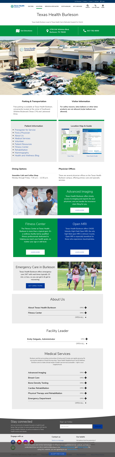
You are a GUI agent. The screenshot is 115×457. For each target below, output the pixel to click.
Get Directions (26, 31)
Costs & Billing (66, 6)
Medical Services (22, 138)
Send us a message (57, 440)
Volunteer (19, 141)
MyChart (97, 1)
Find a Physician (22, 132)
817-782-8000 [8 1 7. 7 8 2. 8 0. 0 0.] (93, 31)
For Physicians (78, 1)
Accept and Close (57, 454)
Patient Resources (23, 144)
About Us (19, 135)
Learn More (79, 210)
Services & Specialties (52, 6)
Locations (39, 6)
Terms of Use (83, 447)
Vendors (85, 1)
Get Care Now (77, 6)
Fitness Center (21, 146)
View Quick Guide (92, 156)
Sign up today (66, 422)
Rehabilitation (21, 149)
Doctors (30, 6)
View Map (70, 156)
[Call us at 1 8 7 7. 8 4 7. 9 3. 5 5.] (95, 6)
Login (103, 1)
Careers (91, 1)
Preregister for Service (25, 129)
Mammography (22, 152)
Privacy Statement (68, 447)
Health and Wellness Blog (27, 155)
